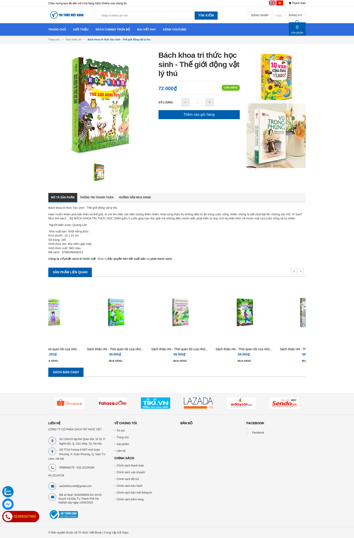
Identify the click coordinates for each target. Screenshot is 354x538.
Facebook (258, 432)
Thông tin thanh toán (96, 197)
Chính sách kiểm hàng (130, 499)
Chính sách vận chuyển (131, 472)
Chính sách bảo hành (129, 485)
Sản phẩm (123, 444)
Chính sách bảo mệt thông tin (134, 492)
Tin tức (121, 430)
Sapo (125, 532)
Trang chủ (123, 437)
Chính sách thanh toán (130, 465)
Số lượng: (166, 102)
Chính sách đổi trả (128, 479)
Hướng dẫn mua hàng (135, 197)
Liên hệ (121, 450)
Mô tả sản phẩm (63, 197)
